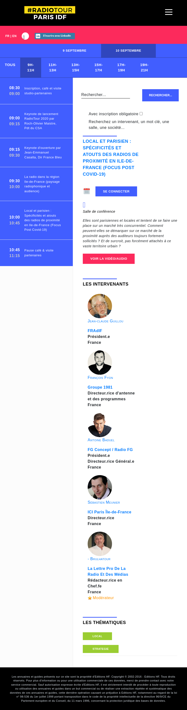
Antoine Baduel (101, 440)
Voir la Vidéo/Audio (108, 258)
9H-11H (30, 67)
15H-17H (98, 67)
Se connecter (116, 191)
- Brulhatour (99, 559)
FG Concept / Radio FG (110, 450)
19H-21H (144, 67)
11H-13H (52, 67)
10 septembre (128, 50)
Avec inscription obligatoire (113, 114)
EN (14, 36)
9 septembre (74, 50)
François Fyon (100, 377)
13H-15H (75, 67)
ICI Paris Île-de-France (109, 512)
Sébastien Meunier (104, 502)
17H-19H (121, 67)
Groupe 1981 (100, 387)
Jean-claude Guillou (105, 321)
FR (7, 36)
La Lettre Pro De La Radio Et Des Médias (108, 571)
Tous (10, 65)
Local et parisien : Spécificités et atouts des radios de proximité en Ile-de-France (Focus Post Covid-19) (111, 158)
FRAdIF (95, 331)
